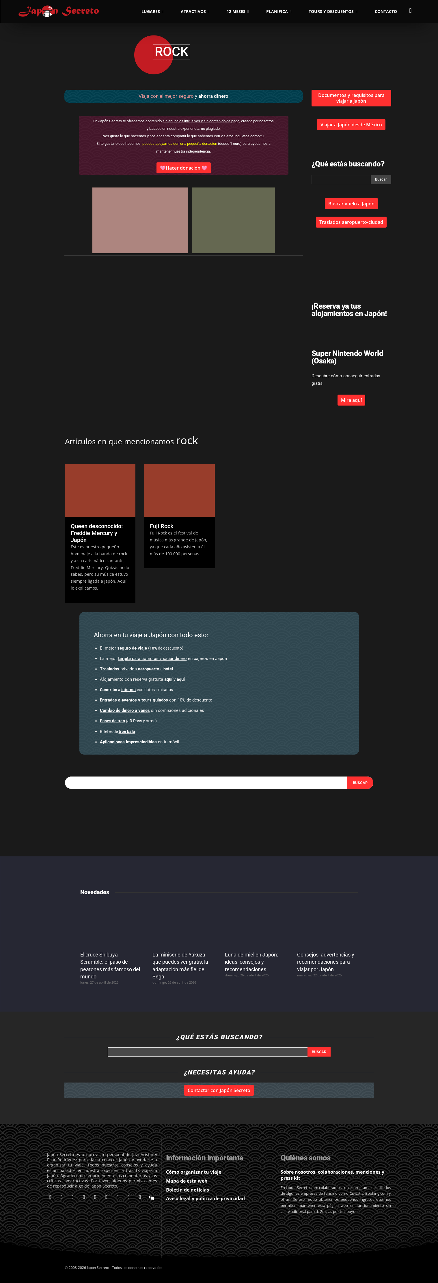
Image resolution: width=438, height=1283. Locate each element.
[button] (410, 10)
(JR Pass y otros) (128, 721)
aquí (168, 679)
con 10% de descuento (156, 700)
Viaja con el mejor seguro (166, 96)
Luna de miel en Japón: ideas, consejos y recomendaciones (251, 962)
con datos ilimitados (136, 689)
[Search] (360, 782)
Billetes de (117, 731)
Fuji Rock (162, 526)
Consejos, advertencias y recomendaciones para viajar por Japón (325, 962)
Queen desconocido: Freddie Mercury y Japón (97, 533)
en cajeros (163, 658)
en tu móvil (139, 741)
